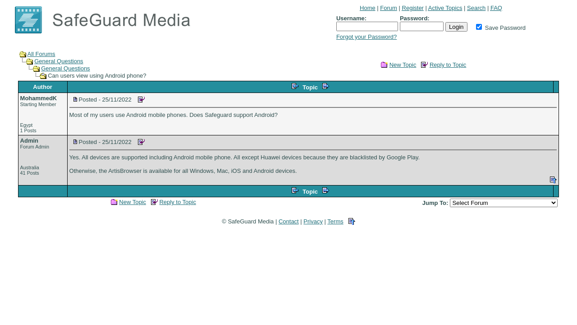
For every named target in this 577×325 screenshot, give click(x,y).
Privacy (313, 221)
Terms (335, 221)
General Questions (58, 61)
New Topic (403, 64)
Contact (289, 221)
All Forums (41, 54)
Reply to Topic (448, 64)
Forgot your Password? (366, 36)
